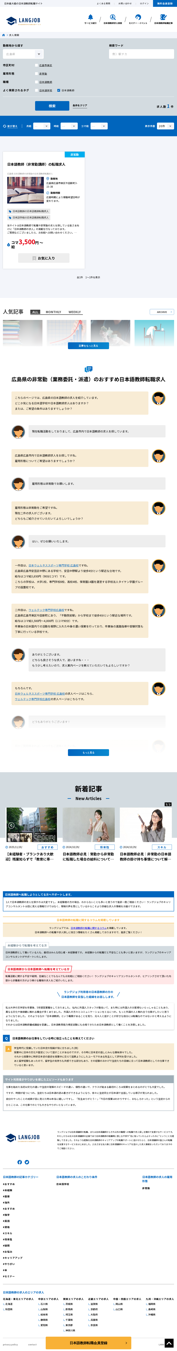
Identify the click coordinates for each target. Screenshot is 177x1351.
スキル (8, 1233)
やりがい (10, 1264)
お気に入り (46, 258)
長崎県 (151, 1309)
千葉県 (69, 1319)
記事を (88, 345)
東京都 (69, 1325)
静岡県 (44, 1319)
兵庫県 (94, 1319)
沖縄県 (151, 1314)
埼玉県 (69, 1314)
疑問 (7, 1245)
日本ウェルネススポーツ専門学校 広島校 (54, 565)
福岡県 (151, 1304)
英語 (7, 1221)
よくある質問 (103, 3)
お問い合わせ (125, 3)
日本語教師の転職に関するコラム (89, 928)
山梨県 (44, 1309)
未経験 (8, 1190)
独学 (7, 1214)
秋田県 (8, 1309)
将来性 (8, 1239)
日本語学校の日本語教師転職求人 (31, 217)
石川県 (44, 1304)
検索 (52, 105)
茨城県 (69, 1304)
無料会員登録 (165, 3)
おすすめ (10, 1184)
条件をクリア (80, 105)
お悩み (8, 1251)
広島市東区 (45, 65)
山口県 (119, 1309)
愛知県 (44, 1325)
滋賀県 (94, 1304)
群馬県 (69, 1309)
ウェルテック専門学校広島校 (46, 610)
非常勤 (43, 73)
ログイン (144, 3)
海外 (7, 1202)
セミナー (10, 1276)
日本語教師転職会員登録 (88, 1343)
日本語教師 (45, 82)
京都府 (94, 1309)
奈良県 (94, 1325)
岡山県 (119, 1304)
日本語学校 (45, 90)
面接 (7, 1196)
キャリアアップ (14, 1257)
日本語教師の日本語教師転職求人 (31, 211)
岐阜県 (44, 1314)
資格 (7, 1227)
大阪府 (94, 1314)
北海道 (8, 1304)
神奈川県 (70, 1330)
